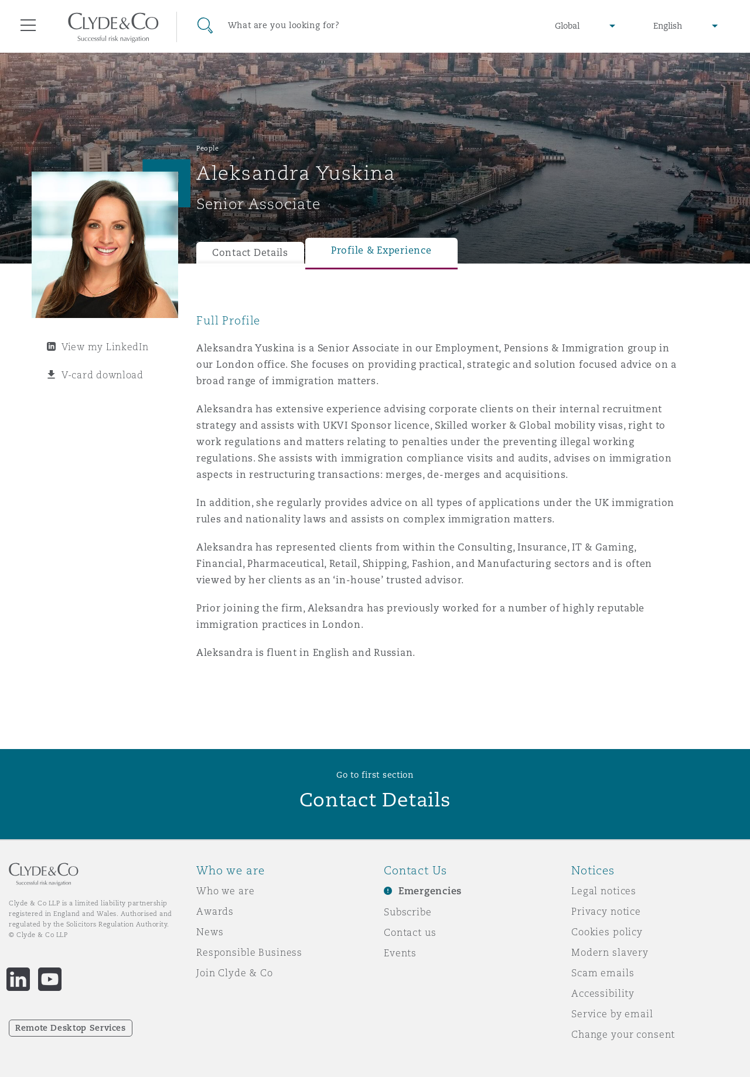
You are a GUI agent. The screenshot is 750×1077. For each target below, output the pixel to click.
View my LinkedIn (105, 347)
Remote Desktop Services (70, 1028)
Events (400, 953)
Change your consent (623, 1034)
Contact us (410, 932)
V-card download (103, 375)
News (209, 932)
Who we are (225, 891)
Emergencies (430, 891)
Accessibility (603, 993)
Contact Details (250, 253)
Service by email (612, 1014)
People (207, 148)
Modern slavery (610, 952)
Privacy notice (606, 911)
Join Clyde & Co (234, 973)
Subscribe (408, 912)
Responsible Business (249, 952)
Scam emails (602, 973)
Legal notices (603, 891)
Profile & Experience (381, 250)
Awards (215, 911)
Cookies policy (607, 932)
